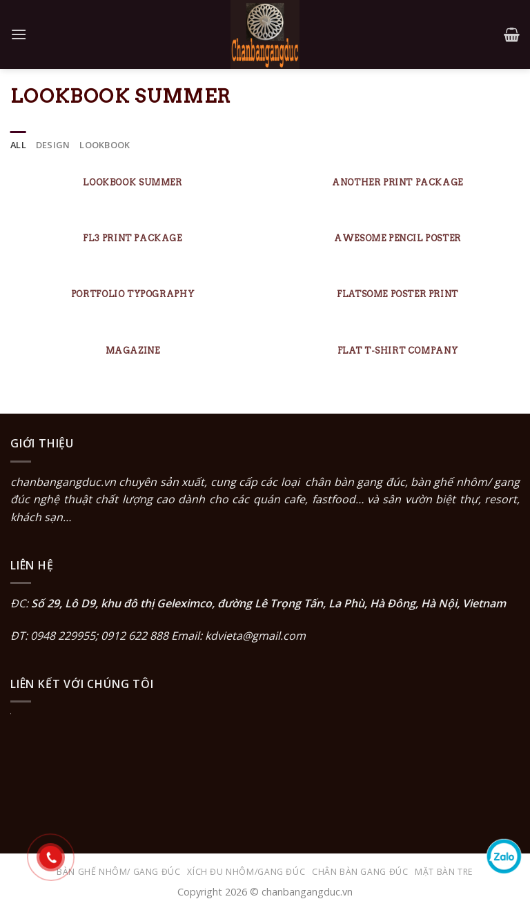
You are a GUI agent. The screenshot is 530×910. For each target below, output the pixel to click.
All (18, 145)
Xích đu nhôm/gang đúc (246, 872)
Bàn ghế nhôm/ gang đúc (118, 872)
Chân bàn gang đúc (360, 872)
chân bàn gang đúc (354, 481)
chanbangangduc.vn (63, 481)
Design (53, 145)
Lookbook (104, 145)
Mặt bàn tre (444, 872)
